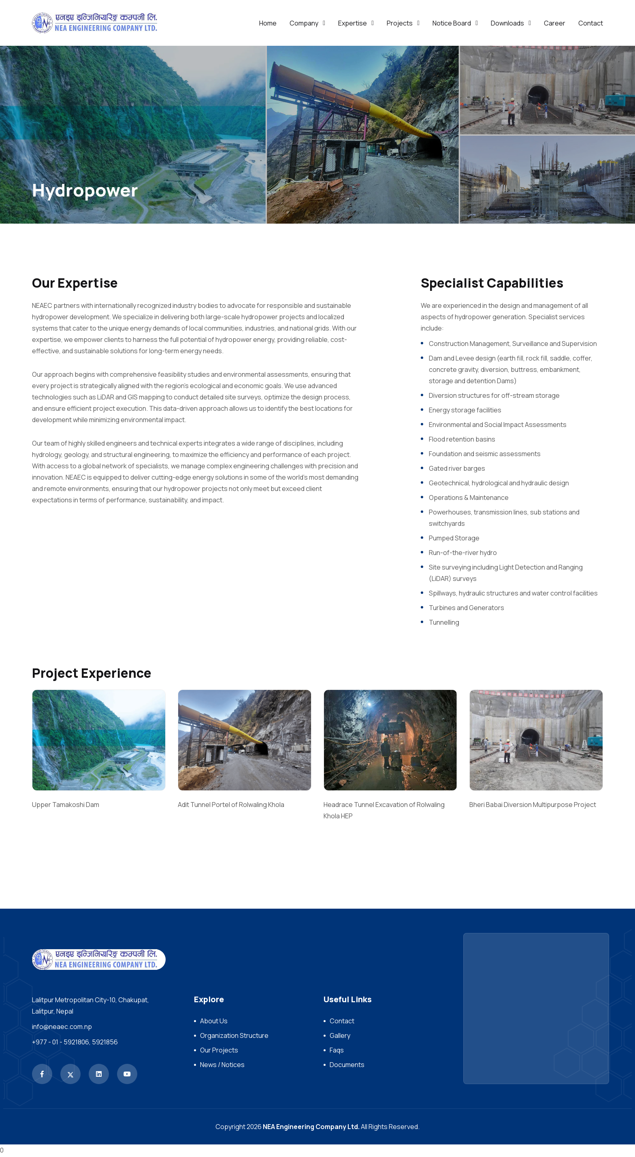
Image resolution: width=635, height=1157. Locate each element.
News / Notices (222, 1065)
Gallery (340, 1036)
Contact (590, 23)
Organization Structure (234, 1036)
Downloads (507, 23)
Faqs (337, 1051)
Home (268, 23)
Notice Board (452, 23)
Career (554, 23)
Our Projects (219, 1051)
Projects (400, 23)
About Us (214, 1022)
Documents (347, 1065)
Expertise (352, 23)
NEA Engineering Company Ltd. (311, 1127)
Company (304, 23)
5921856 (105, 1043)
